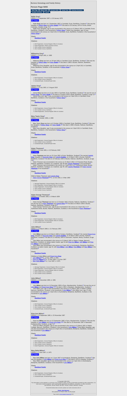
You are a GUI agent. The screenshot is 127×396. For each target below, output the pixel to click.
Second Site (68, 394)
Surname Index (54, 10)
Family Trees (65, 10)
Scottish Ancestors (37, 12)
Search (47, 12)
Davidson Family (40, 38)
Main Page (35, 10)
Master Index (43, 10)
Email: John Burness (63, 390)
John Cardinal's (63, 394)
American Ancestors (77, 10)
